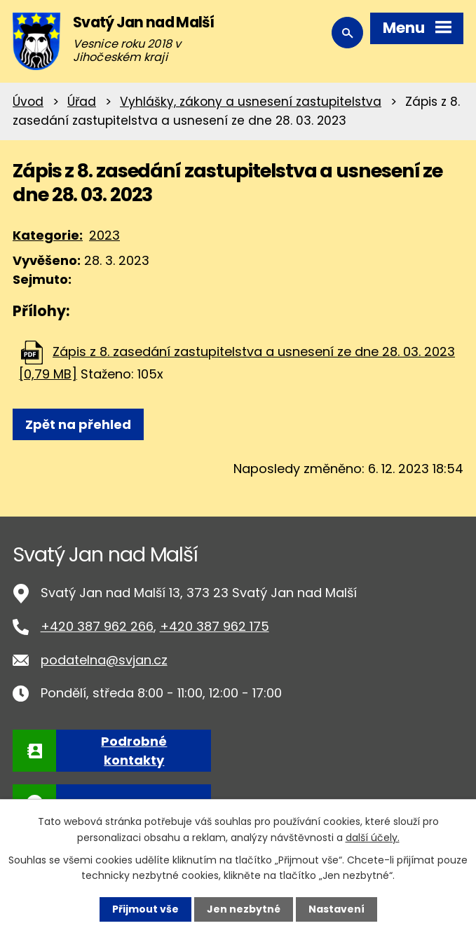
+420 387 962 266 (97, 626)
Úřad (81, 101)
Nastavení (336, 909)
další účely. (373, 837)
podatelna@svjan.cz (104, 660)
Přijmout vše (145, 909)
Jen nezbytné (243, 909)
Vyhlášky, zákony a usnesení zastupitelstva (250, 101)
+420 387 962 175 (214, 626)
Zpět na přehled (78, 424)
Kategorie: (48, 235)
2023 (104, 235)
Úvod (28, 101)
